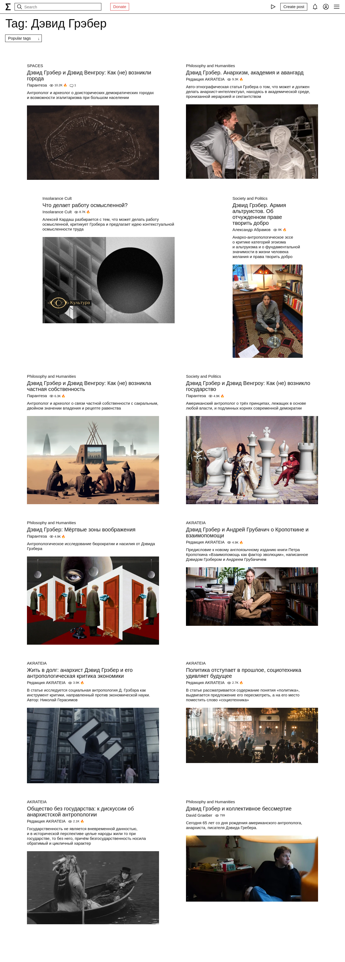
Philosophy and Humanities (210, 65)
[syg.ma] (8, 6)
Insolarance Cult (57, 198)
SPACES (35, 65)
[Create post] (294, 6)
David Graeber (199, 815)
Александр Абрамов (252, 229)
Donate (119, 6)
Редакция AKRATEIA (205, 79)
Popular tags (19, 38)
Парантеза (37, 85)
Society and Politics (250, 198)
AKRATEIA (196, 522)
